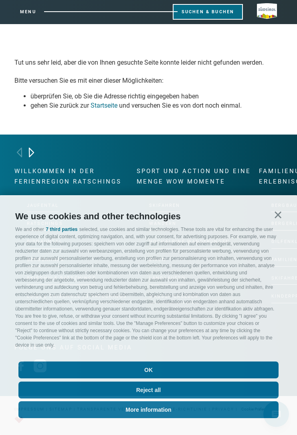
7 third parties (61, 229)
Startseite (104, 105)
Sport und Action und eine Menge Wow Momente (194, 176)
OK (148, 370)
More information (148, 409)
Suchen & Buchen (208, 11)
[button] (278, 215)
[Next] (31, 152)
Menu (28, 11)
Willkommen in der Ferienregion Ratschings (67, 176)
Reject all (148, 390)
